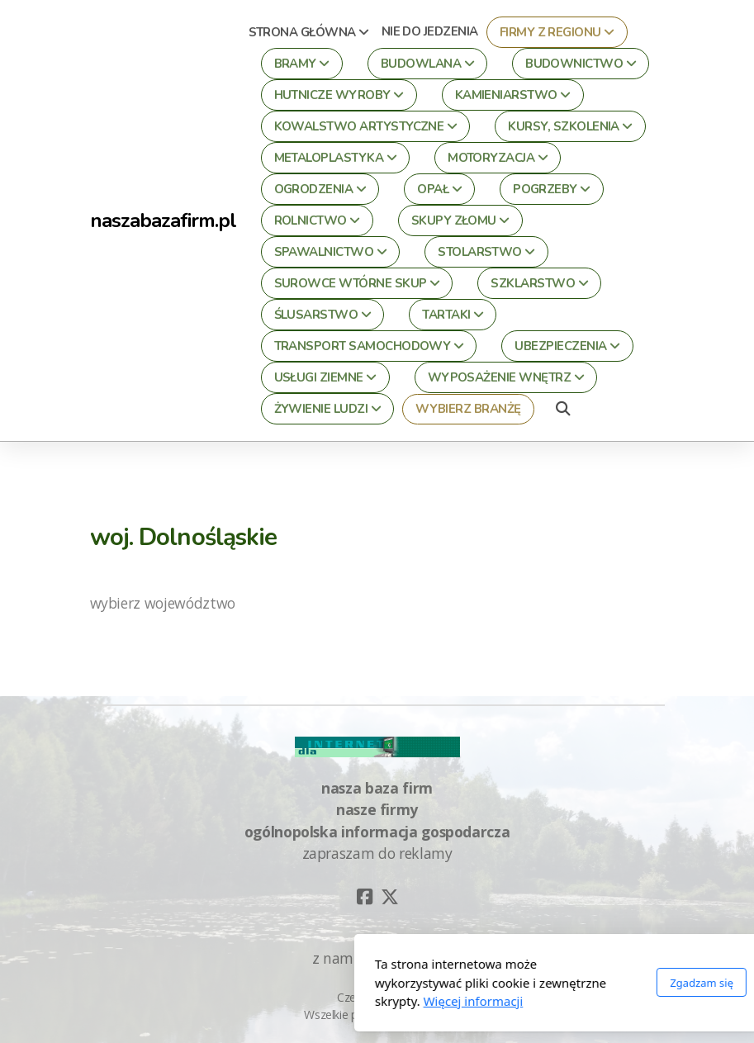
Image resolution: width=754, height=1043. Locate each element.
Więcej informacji (289, 1001)
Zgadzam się (518, 982)
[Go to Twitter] (389, 896)
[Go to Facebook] (365, 896)
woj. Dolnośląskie (183, 536)
